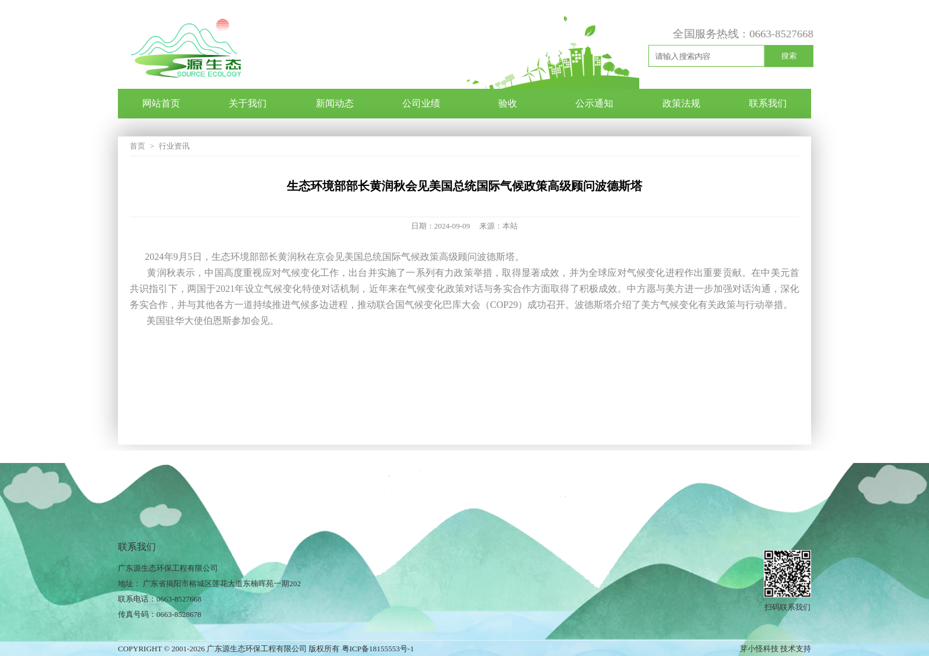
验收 (507, 103)
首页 (137, 146)
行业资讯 (174, 146)
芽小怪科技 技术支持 (775, 648)
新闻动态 (335, 103)
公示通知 (594, 103)
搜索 (789, 55)
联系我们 (768, 103)
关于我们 (248, 103)
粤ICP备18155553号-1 (378, 648)
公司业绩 (421, 103)
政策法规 (681, 103)
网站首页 (161, 103)
